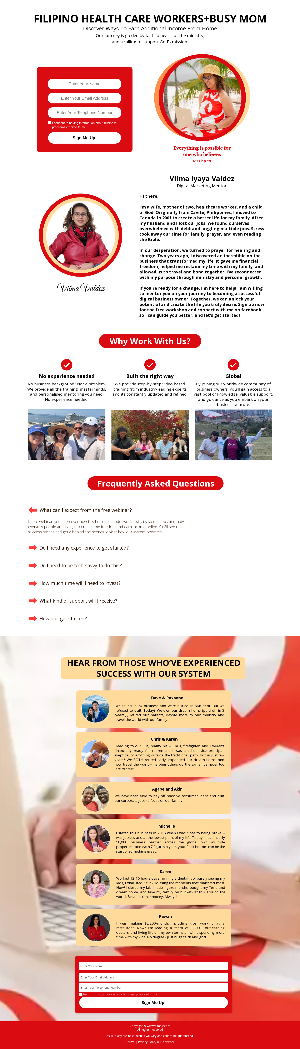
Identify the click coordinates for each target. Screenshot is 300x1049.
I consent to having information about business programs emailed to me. (84, 125)
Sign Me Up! (84, 138)
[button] (111, 510)
